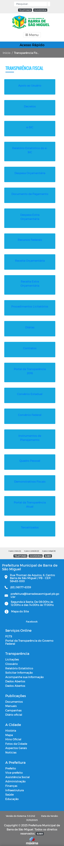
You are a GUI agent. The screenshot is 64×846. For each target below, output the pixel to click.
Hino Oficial (13, 735)
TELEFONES (25, 10)
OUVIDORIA (40, 10)
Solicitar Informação (19, 668)
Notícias (11, 748)
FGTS (8, 632)
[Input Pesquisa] (31, 4)
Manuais (11, 701)
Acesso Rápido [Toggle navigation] (32, 45)
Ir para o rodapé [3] (48, 547)
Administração (15, 777)
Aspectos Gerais (16, 743)
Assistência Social (17, 773)
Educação (12, 794)
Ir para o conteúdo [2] (31, 547)
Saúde (9, 790)
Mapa (9, 730)
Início (6, 52)
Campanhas (13, 706)
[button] (48, 4)
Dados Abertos (15, 677)
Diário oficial (13, 710)
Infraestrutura (14, 786)
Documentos (14, 697)
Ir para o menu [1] (15, 547)
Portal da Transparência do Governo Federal (29, 638)
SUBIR (48, 552)
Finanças (11, 781)
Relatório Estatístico (19, 664)
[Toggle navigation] (32, 34)
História (10, 726)
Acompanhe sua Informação (24, 672)
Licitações (12, 655)
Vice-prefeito (14, 768)
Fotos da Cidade (16, 739)
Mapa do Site (20, 607)
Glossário (11, 659)
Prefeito (10, 764)
